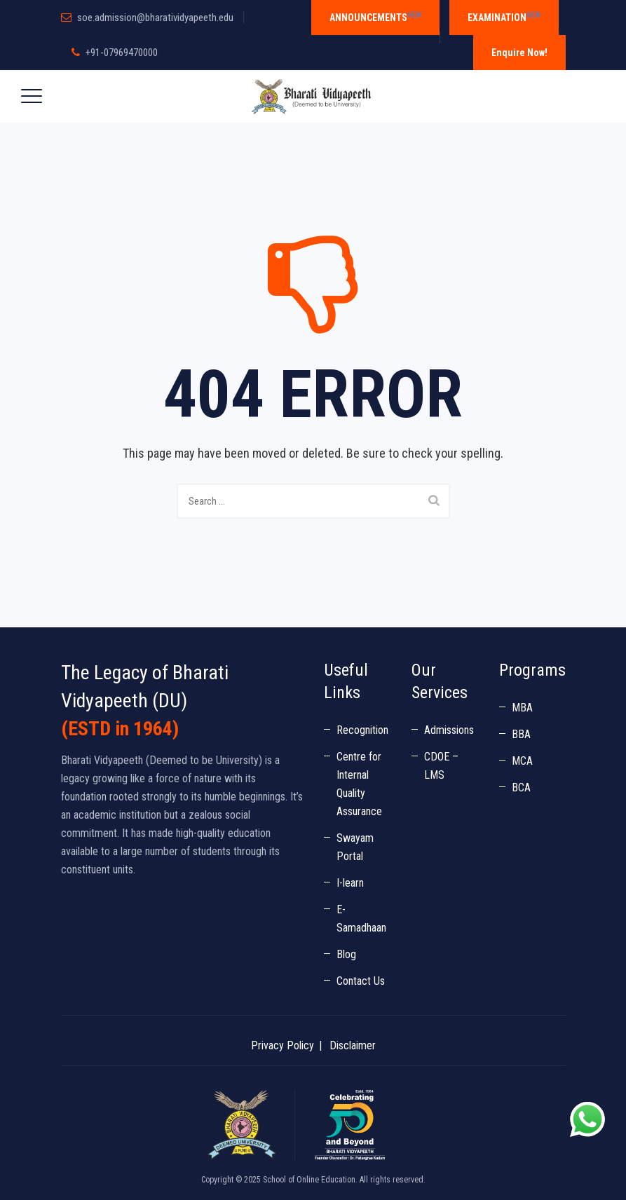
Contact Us (360, 981)
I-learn (350, 882)
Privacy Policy (282, 1045)
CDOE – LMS (441, 766)
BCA (521, 787)
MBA (522, 707)
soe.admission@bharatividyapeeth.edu (155, 17)
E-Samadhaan (361, 918)
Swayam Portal (355, 847)
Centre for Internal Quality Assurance (359, 784)
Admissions (449, 730)
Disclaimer (352, 1045)
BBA (521, 734)
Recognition (362, 730)
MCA (522, 761)
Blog (346, 954)
